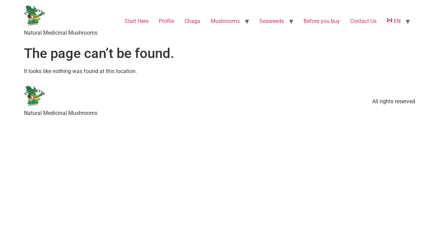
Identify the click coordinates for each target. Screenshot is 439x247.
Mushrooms (225, 21)
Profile (166, 21)
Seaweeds (271, 21)
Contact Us (363, 21)
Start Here (136, 21)
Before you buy (322, 21)
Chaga (192, 21)
